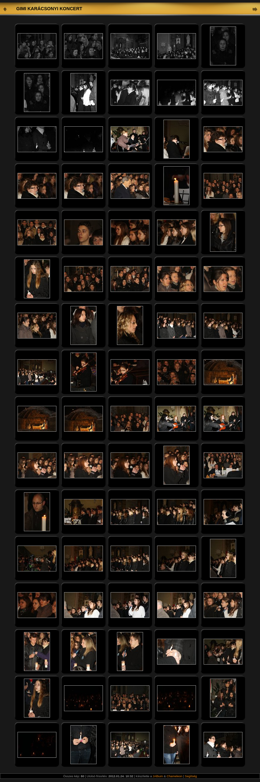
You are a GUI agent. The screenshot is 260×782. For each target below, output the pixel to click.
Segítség (191, 776)
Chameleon (174, 776)
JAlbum (158, 776)
